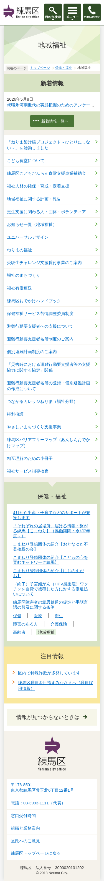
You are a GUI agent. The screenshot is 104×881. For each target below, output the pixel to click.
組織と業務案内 (25, 828)
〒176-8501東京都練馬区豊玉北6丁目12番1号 (42, 788)
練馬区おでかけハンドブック (34, 300)
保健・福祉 (63, 68)
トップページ (40, 68)
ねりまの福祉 (19, 249)
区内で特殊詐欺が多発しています (49, 673)
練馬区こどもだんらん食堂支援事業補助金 (46, 173)
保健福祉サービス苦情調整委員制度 (40, 313)
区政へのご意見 (25, 841)
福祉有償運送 (19, 288)
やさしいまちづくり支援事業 (34, 426)
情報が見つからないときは (48, 717)
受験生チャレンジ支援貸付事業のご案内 (44, 262)
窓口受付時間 (23, 816)
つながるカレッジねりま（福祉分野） (42, 401)
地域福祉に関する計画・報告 (34, 199)
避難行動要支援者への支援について (40, 326)
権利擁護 (15, 414)
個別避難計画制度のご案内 (32, 351)
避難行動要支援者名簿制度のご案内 (40, 339)
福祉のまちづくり (23, 275)
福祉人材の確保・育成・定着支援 (38, 186)
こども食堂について (25, 160)
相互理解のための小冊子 (30, 458)
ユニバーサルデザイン (28, 237)
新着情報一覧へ (55, 121)
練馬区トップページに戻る (36, 853)
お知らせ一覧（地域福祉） (32, 224)
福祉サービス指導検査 (28, 471)
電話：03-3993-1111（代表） (38, 803)
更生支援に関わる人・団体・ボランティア (46, 211)
